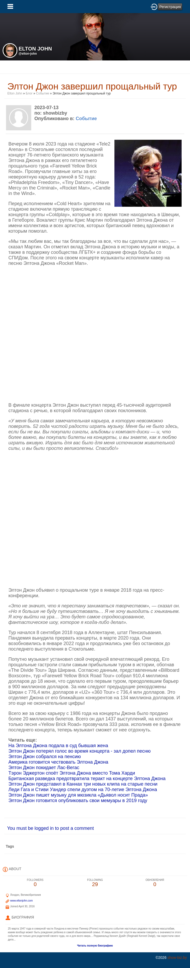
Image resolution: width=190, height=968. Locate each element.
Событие (42, 93)
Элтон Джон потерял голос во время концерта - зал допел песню (79, 751)
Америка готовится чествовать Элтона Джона (58, 762)
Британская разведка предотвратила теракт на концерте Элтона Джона (87, 778)
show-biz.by (177, 957)
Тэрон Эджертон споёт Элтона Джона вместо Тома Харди (71, 773)
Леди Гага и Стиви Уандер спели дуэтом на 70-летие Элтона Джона (82, 789)
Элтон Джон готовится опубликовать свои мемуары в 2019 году (77, 800)
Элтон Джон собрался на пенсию (44, 756)
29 (95, 883)
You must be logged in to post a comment (50, 828)
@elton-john (28, 53)
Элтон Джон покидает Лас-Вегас (43, 767)
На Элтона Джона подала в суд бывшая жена (58, 745)
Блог (29, 93)
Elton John (15, 93)
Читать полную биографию (95, 945)
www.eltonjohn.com (21, 900)
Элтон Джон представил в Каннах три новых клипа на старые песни (82, 784)
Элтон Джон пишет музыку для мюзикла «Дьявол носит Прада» (78, 795)
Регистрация (170, 7)
